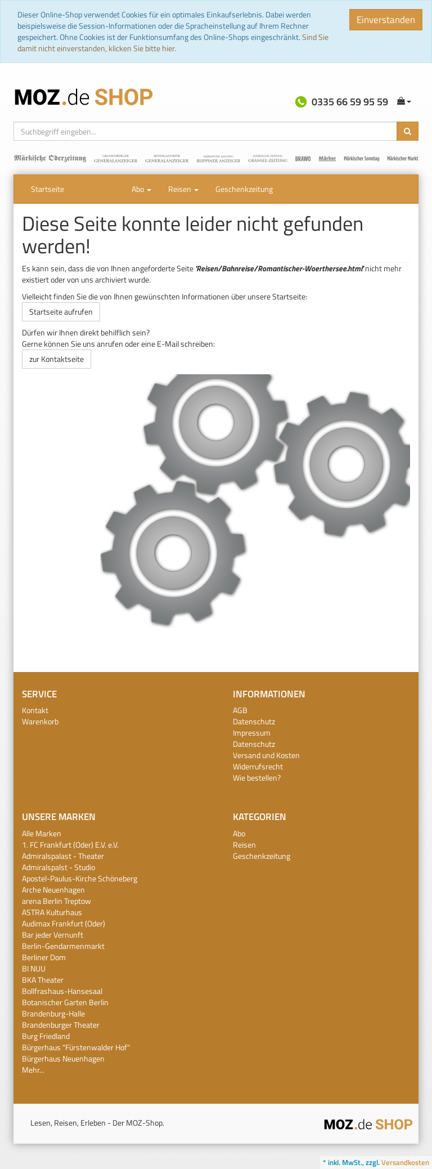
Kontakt (35, 710)
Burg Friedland (46, 1036)
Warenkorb (40, 721)
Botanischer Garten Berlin (65, 1002)
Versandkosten (405, 1162)
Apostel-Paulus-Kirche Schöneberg (79, 878)
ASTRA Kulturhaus (52, 912)
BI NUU (34, 968)
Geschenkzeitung (244, 189)
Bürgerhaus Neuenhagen (63, 1058)
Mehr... (33, 1070)
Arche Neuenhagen (53, 889)
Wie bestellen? (257, 777)
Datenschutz (254, 721)
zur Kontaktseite (56, 359)
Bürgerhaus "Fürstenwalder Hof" (76, 1047)
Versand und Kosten (266, 755)
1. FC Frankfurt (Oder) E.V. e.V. (70, 844)
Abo (141, 189)
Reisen (183, 189)
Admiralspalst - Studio (58, 867)
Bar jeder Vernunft (52, 934)
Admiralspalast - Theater (63, 856)
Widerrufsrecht (258, 766)
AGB (240, 710)
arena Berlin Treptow (56, 901)
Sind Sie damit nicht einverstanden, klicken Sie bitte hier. (172, 42)
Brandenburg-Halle (53, 1013)
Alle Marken (41, 833)
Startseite (47, 189)
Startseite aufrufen (61, 311)
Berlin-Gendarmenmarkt (63, 946)
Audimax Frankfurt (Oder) (63, 923)
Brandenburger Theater (61, 1025)
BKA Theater (43, 980)
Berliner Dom (44, 957)
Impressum (252, 732)
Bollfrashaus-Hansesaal (62, 991)
